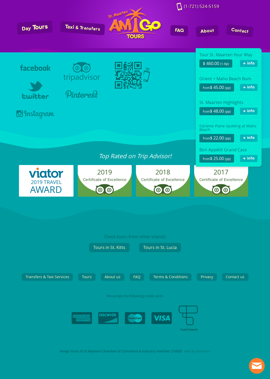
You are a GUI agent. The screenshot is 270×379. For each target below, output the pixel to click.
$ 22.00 (217, 138)
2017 (221, 172)
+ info (249, 63)
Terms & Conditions (170, 276)
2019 (104, 172)
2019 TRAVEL (46, 187)
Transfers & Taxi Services (47, 276)
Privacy (207, 276)
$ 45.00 (217, 87)
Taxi (82, 28)
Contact (240, 31)
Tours (34, 28)
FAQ (179, 30)
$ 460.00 (216, 63)
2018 (162, 172)
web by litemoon (197, 351)
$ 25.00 (217, 158)
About (207, 31)
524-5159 (201, 6)
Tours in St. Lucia (160, 247)
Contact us (235, 276)
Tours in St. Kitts (109, 247)
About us (112, 276)
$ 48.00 (217, 111)
